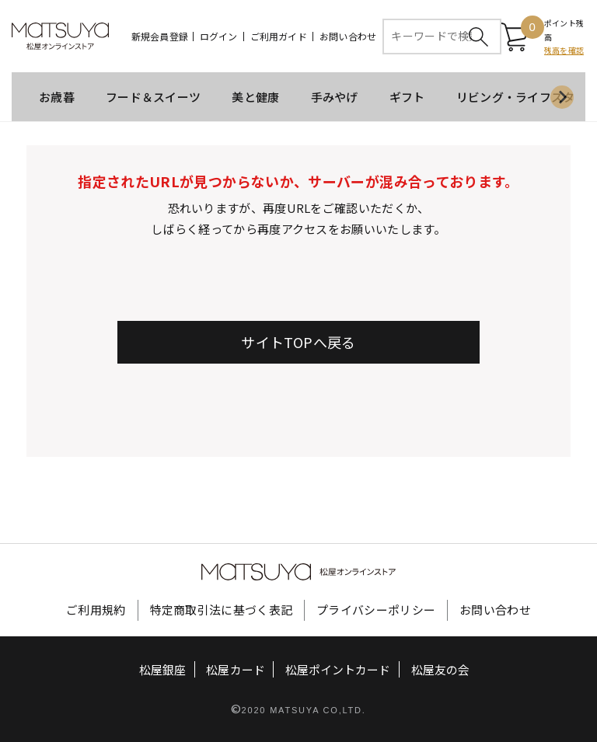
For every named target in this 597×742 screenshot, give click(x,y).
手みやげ (334, 97)
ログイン (219, 36)
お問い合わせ (347, 36)
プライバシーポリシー (375, 610)
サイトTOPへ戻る (298, 343)
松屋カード (236, 670)
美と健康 (255, 97)
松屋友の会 (440, 670)
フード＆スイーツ (153, 97)
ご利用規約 (96, 610)
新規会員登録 (159, 36)
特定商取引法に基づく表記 (221, 610)
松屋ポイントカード (337, 670)
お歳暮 (57, 97)
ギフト (407, 97)
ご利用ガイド (278, 36)
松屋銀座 (162, 670)
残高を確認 (564, 51)
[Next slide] (562, 98)
